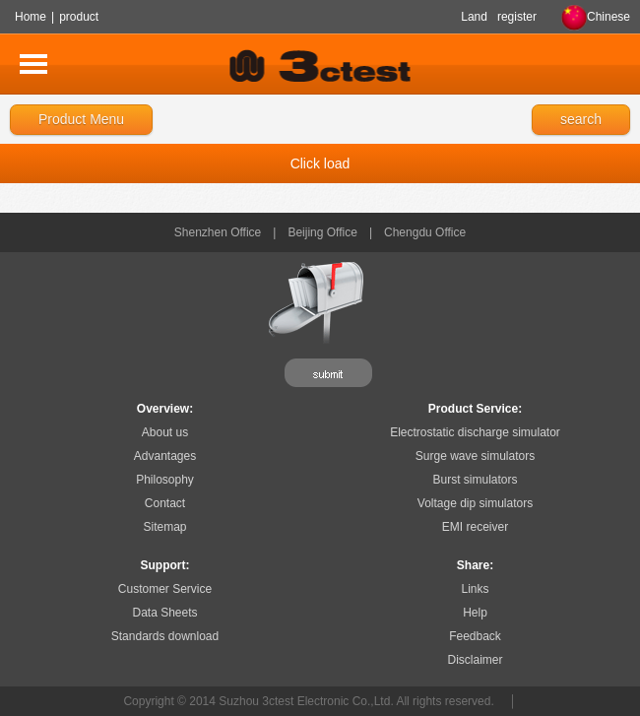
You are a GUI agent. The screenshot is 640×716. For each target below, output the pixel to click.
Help (475, 612)
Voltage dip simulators (475, 503)
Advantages (165, 456)
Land (474, 17)
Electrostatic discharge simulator (475, 432)
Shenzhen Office (218, 232)
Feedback (475, 636)
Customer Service (165, 589)
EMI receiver (475, 527)
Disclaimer (474, 660)
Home (30, 17)
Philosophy (165, 480)
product (78, 17)
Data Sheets (164, 612)
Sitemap (164, 527)
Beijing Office (322, 232)
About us (165, 432)
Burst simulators (474, 480)
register (517, 17)
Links (474, 589)
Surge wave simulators (475, 456)
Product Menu (81, 119)
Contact (165, 503)
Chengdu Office (425, 232)
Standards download (165, 636)
